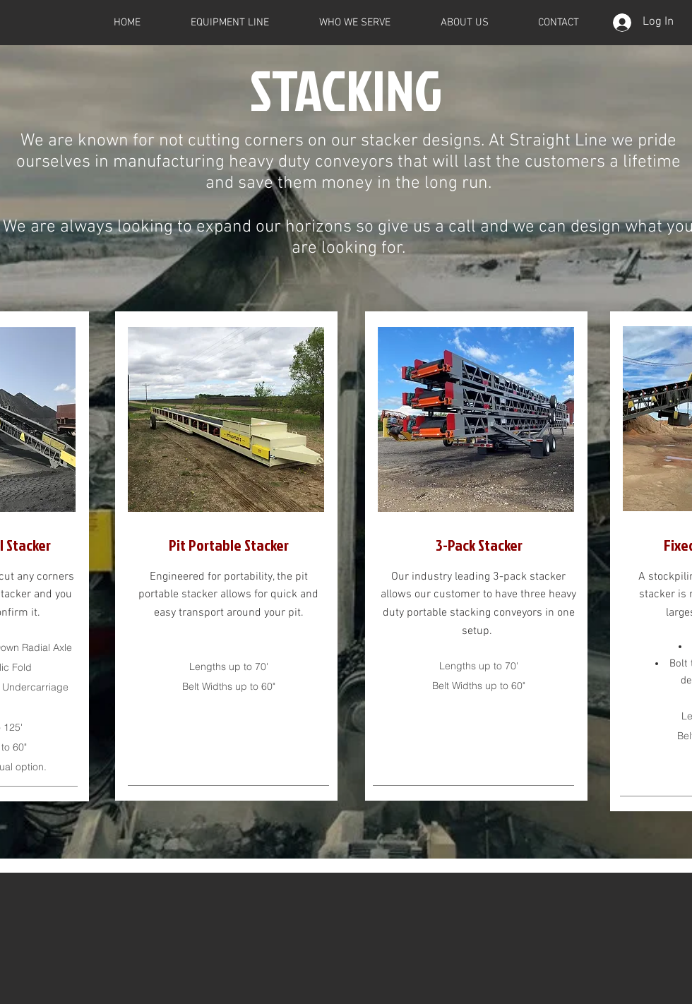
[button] (229, 22)
